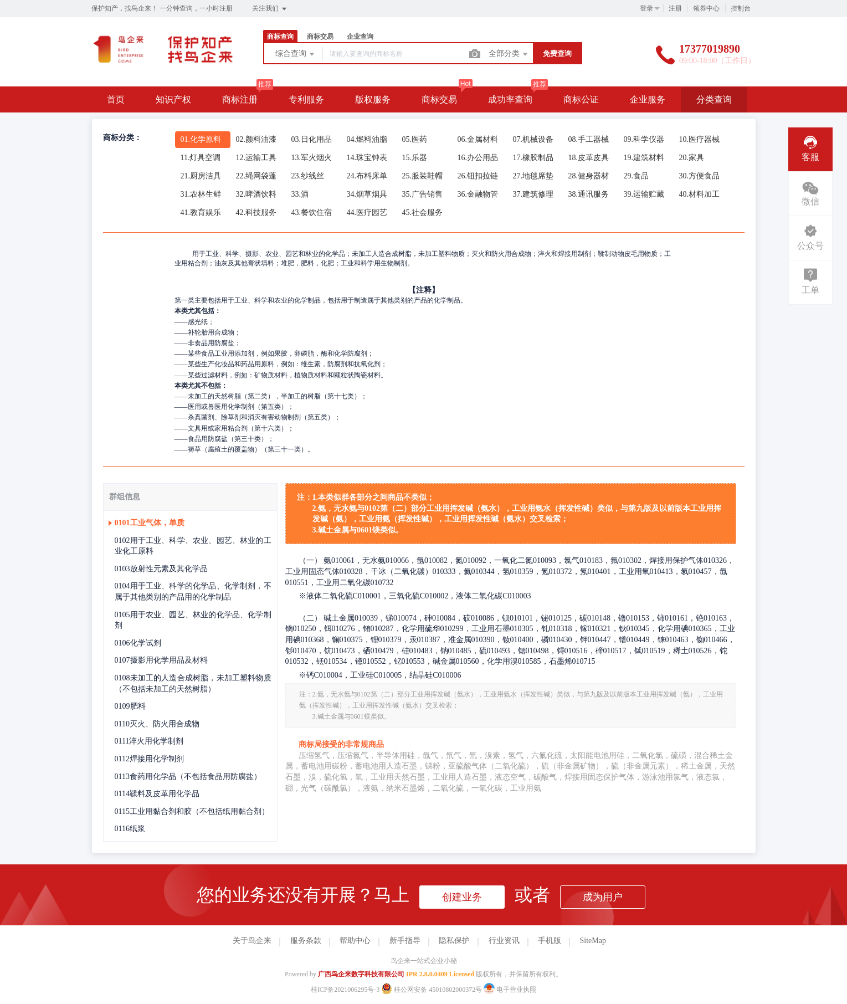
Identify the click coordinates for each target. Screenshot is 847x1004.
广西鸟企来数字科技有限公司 (361, 974)
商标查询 (280, 36)
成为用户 (603, 897)
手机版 (549, 940)
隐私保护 (454, 940)
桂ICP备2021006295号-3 (345, 989)
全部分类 (509, 54)
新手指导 (404, 940)
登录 (646, 8)
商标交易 (320, 36)
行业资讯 (504, 940)
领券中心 (706, 8)
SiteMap (593, 940)
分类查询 (714, 99)
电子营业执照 (510, 989)
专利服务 (306, 99)
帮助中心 (355, 940)
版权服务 (373, 99)
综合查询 (295, 54)
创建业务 (462, 897)
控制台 (741, 8)
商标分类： (122, 138)
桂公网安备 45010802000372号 (432, 989)
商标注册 (240, 99)
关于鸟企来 (252, 940)
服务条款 (305, 940)
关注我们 (270, 9)
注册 (675, 8)
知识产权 (173, 99)
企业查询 (360, 36)
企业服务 (647, 99)
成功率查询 (510, 99)
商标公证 (581, 99)
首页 (116, 99)
